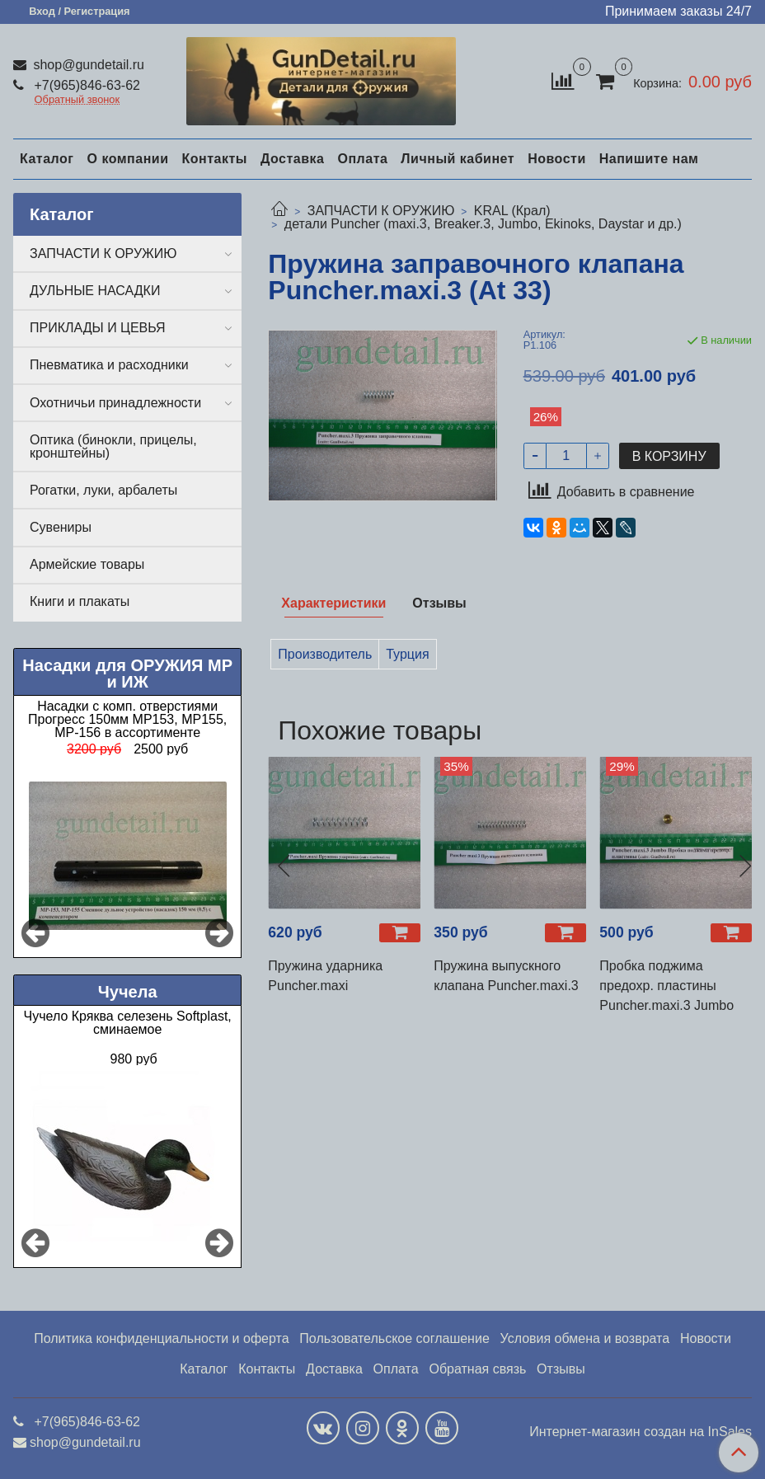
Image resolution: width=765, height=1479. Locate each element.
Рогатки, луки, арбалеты (103, 490)
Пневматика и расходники (109, 365)
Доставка (292, 159)
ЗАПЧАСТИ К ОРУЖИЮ (381, 211)
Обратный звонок (77, 100)
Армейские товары (87, 564)
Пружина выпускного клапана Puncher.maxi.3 (506, 976)
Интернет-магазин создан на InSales (640, 1432)
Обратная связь (477, 1369)
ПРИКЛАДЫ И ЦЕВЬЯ (98, 328)
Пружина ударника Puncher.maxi (325, 976)
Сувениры (61, 527)
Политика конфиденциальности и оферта (161, 1338)
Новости (557, 159)
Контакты (213, 159)
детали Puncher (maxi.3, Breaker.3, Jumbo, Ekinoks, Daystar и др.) (483, 224)
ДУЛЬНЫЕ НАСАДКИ (95, 291)
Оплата (362, 159)
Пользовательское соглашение (394, 1338)
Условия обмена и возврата (585, 1338)
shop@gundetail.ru (87, 65)
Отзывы (561, 1369)
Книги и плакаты (79, 601)
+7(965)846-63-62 (85, 85)
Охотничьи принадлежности (115, 403)
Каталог (46, 159)
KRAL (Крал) (512, 211)
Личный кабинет (457, 159)
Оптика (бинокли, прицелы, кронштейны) (113, 446)
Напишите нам (649, 159)
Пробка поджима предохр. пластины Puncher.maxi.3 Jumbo (666, 985)
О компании (127, 159)
